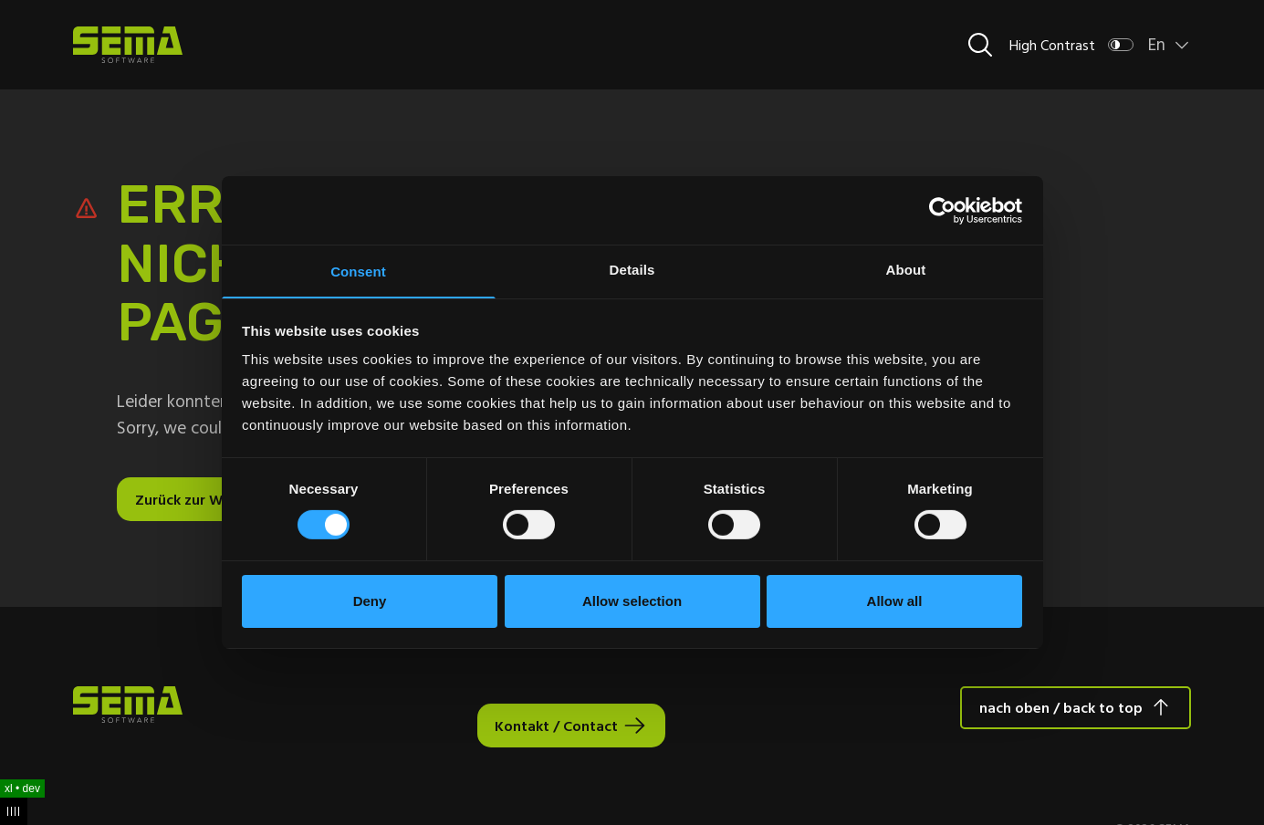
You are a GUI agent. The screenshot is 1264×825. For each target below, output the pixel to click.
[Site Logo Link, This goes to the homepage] (128, 44)
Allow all (895, 602)
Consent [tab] (358, 271)
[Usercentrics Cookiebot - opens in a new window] (942, 209)
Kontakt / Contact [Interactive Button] (555, 725)
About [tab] (906, 269)
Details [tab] (632, 269)
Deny (370, 602)
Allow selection (632, 602)
